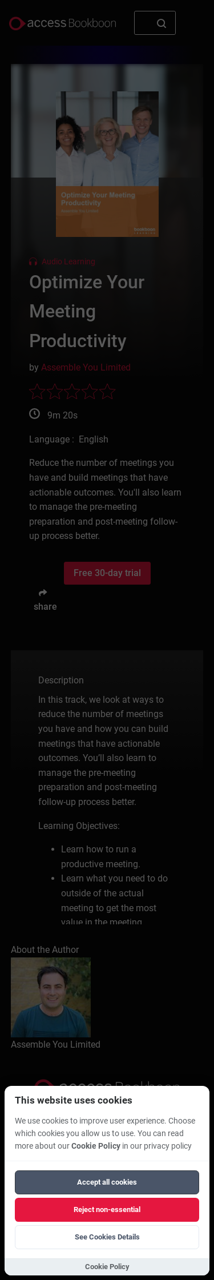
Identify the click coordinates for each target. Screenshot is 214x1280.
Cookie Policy (95, 1146)
